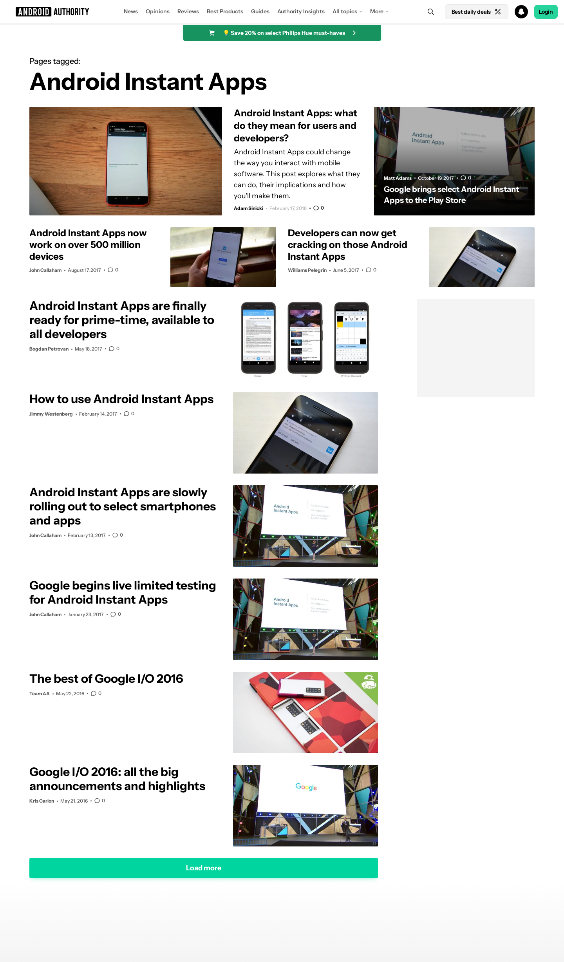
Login (546, 11)
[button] (282, 12)
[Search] (431, 12)
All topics (345, 11)
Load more (203, 867)
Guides (260, 11)
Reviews (188, 11)
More (376, 11)
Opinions (158, 11)
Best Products (225, 11)
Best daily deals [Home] (477, 12)
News (131, 11)
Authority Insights (301, 11)
